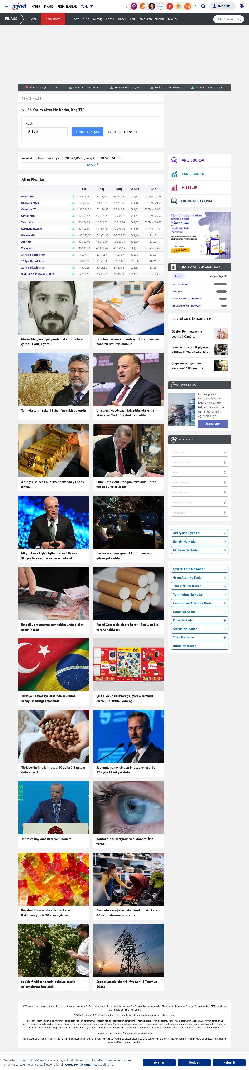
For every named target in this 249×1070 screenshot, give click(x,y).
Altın (86, 19)
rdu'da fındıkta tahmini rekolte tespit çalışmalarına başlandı (48, 984)
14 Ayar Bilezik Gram (33, 254)
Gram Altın (27, 196)
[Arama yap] (203, 6)
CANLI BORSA (187, 174)
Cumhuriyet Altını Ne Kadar (199, 603)
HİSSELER (184, 187)
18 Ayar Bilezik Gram (33, 261)
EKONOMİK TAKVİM (191, 201)
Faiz (132, 19)
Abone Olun (212, 424)
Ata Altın (26, 242)
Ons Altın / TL (29, 209)
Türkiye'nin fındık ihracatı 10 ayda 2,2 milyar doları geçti (53, 770)
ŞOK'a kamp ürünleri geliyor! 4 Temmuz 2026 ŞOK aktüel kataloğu (124, 698)
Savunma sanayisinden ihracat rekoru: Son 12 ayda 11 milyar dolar (126, 770)
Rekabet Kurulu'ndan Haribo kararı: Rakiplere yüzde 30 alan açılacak (46, 912)
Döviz (75, 19)
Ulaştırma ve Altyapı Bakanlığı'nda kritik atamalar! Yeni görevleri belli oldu (125, 413)
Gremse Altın (28, 235)
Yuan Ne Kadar (199, 637)
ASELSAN (177, 291)
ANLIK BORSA (187, 160)
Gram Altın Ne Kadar (199, 577)
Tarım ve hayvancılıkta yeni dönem (46, 839)
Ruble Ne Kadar (199, 646)
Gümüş (97, 19)
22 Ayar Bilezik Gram (33, 267)
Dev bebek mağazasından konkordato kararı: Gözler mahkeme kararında (128, 912)
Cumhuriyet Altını (31, 229)
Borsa (33, 19)
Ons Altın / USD (30, 203)
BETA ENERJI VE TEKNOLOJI (186, 305)
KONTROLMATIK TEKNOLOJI (187, 298)
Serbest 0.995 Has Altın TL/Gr (38, 274)
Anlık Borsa (53, 19)
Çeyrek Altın (28, 216)
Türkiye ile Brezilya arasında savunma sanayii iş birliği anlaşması (48, 698)
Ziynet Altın (28, 248)
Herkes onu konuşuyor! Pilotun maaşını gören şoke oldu (124, 555)
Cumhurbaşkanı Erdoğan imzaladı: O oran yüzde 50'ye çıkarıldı (126, 484)
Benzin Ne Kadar (199, 541)
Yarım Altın (27, 222)
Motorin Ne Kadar (199, 550)
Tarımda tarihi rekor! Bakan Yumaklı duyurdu (53, 410)
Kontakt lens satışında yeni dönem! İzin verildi (124, 841)
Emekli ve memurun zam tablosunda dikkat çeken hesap (52, 627)
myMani (173, 19)
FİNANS (11, 18)
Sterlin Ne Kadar (199, 629)
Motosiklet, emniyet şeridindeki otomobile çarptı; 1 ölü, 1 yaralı (52, 341)
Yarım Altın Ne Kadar (199, 594)
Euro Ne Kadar (199, 620)
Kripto (110, 19)
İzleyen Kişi (216, 276)
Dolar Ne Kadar (199, 611)
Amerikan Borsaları (151, 19)
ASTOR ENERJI (179, 284)
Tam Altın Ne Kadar (199, 586)
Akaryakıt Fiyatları (199, 533)
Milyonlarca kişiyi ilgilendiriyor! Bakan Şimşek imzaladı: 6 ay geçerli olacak (49, 555)
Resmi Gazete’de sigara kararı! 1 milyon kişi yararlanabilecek (127, 627)
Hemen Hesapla (87, 132)
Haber (122, 19)
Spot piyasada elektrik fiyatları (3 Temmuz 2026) (126, 984)
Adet (29, 123)
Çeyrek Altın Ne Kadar (199, 569)
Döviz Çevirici (186, 439)
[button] (6, 6)
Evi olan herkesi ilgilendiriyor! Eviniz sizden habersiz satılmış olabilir (127, 341)
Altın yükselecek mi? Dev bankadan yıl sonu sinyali (52, 484)
